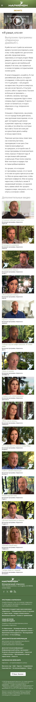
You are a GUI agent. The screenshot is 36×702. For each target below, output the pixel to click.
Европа (19, 666)
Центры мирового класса (23, 630)
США (14, 666)
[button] (18, 675)
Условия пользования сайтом (18, 684)
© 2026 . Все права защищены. (18, 681)
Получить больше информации (12, 652)
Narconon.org (6, 666)
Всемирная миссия (20, 628)
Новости (15, 656)
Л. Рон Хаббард (15, 635)
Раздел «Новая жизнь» (21, 613)
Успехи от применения (24, 615)
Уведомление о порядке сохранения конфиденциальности (17, 685)
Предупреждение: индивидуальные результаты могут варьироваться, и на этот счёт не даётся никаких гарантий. (17, 687)
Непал (30, 668)
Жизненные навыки (8, 615)
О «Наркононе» (7, 628)
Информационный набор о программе (15, 650)
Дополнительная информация (12, 648)
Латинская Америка (19, 668)
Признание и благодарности (12, 632)
